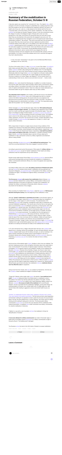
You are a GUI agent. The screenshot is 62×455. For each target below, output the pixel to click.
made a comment (21, 96)
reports (41, 191)
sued (27, 304)
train (28, 269)
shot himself (19, 281)
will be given (16, 250)
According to (50, 66)
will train (32, 311)
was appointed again (26, 171)
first (25, 66)
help (16, 248)
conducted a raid (13, 212)
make (17, 251)
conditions (13, 271)
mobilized (46, 228)
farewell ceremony (13, 215)
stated (36, 101)
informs (39, 263)
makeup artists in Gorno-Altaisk (45, 222)
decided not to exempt (24, 142)
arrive (19, 107)
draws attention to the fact (38, 157)
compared (16, 283)
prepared (45, 184)
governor (30, 199)
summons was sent (21, 236)
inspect (30, 243)
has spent (50, 259)
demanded (17, 202)
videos (49, 45)
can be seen (32, 66)
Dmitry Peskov (30, 191)
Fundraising (38, 258)
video (47, 24)
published (11, 32)
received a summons (41, 235)
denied (46, 172)
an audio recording (22, 119)
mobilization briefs (13, 12)
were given (11, 253)
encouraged (48, 220)
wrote (29, 73)
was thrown (29, 319)
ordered (23, 205)
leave (17, 207)
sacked (15, 169)
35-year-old (15, 278)
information (46, 207)
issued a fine (19, 302)
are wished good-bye (21, 213)
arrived (18, 326)
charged (19, 179)
